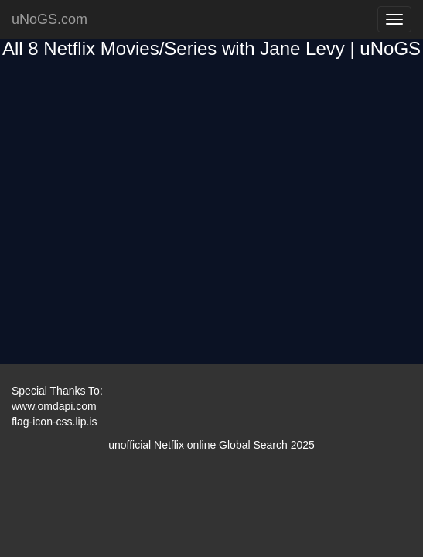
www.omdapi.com (54, 406)
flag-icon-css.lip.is (54, 421)
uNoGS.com (49, 19)
